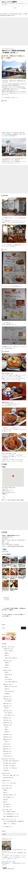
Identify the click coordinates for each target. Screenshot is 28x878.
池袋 (6, 741)
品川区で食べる (6, 710)
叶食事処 (4, 466)
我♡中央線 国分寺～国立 (8, 763)
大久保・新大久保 (8, 691)
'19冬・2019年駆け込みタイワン (10, 814)
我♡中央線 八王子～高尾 (8, 768)
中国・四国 (5, 804)
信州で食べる (4, 773)
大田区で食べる (6, 720)
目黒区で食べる (6, 717)
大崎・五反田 (7, 712)
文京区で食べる (6, 696)
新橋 (6, 672)
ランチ (5, 599)
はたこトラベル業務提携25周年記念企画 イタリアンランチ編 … (22, 577)
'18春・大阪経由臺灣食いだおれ (9, 816)
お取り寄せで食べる (6, 785)
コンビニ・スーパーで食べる (8, 783)
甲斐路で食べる (5, 780)
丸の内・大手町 (8, 650)
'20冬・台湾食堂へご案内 (8, 811)
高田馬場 (6, 693)
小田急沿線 (5, 770)
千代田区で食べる (7, 648)
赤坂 (6, 677)
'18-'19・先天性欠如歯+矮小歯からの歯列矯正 (12, 821)
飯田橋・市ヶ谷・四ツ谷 (10, 686)
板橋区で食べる (6, 748)
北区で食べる (6, 744)
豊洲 (6, 707)
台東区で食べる (6, 698)
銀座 (6, 667)
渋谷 (6, 727)
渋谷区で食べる (6, 725)
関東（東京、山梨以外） (8, 794)
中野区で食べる (6, 734)
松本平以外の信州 (7, 777)
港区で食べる (6, 670)
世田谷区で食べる (7, 722)
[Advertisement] (14, 31)
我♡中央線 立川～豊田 (8, 765)
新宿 (6, 688)
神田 (6, 655)
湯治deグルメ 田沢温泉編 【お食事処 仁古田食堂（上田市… (6, 565)
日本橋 (6, 662)
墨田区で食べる (6, 703)
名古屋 (4, 799)
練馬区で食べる (6, 751)
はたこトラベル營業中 (9, 2)
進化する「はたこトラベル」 (8, 819)
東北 (4, 792)
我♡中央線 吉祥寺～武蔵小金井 (10, 760)
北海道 (4, 790)
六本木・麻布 (7, 679)
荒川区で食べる (6, 746)
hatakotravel (10, 48)
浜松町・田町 (7, 674)
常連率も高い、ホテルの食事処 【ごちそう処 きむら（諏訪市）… (5, 577)
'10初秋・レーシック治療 (8, 823)
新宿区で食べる (6, 684)
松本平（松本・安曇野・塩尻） (9, 775)
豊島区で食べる (6, 739)
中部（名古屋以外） (7, 797)
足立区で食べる (6, 753)
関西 (4, 802)
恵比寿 (6, 731)
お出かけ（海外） (5, 809)
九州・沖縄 (5, 806)
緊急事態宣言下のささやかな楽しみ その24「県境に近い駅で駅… (22, 565)
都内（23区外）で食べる (7, 758)
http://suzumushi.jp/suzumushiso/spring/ (15, 546)
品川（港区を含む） (9, 715)
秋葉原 (6, 653)
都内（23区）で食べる (6, 646)
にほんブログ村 (5, 551)
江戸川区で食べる (7, 756)
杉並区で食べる (6, 736)
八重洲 (6, 665)
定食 (7, 599)
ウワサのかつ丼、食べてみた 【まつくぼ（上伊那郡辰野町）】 (14, 577)
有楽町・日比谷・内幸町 (10, 657)
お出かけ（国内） (5, 788)
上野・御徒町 (7, 700)
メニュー (14, 7)
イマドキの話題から (6, 826)
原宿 (6, 729)
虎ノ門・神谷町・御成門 (10, 681)
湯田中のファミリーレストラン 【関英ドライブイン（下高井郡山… (14, 565)
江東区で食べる (6, 705)
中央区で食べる (6, 660)
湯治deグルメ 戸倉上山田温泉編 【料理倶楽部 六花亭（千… (14, 589)
